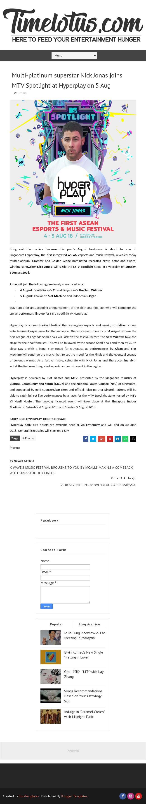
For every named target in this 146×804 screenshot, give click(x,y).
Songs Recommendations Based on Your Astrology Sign (83, 696)
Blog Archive (89, 624)
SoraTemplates (29, 796)
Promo (22, 93)
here (72, 425)
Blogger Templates (74, 796)
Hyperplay (93, 425)
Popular (56, 624)
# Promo (28, 438)
